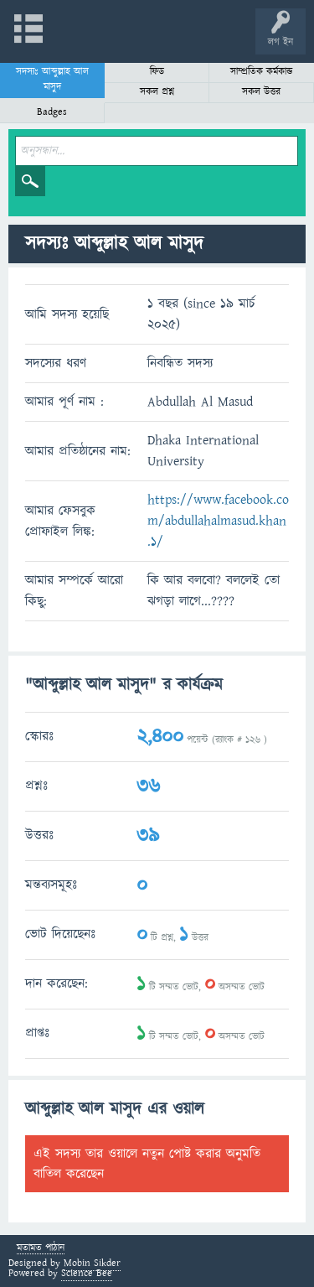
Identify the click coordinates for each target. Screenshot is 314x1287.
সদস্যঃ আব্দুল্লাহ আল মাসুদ (52, 79)
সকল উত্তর (261, 92)
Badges (52, 112)
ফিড (157, 72)
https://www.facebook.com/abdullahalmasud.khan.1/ (218, 520)
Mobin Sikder (92, 1263)
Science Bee (86, 1273)
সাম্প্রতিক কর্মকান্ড (261, 72)
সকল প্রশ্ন (157, 92)
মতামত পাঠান (40, 1248)
